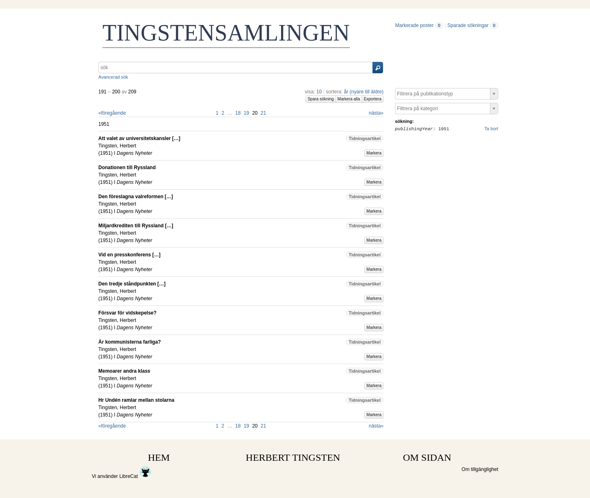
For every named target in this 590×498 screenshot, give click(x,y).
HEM (159, 457)
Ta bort (491, 128)
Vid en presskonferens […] (129, 255)
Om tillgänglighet (480, 469)
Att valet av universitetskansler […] (139, 138)
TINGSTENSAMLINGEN (226, 32)
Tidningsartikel (365, 138)
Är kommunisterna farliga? (129, 342)
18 (238, 113)
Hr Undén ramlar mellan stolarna (136, 400)
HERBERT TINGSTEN (293, 457)
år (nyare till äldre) (364, 92)
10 (319, 92)
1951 (105, 153)
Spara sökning (321, 99)
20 (254, 113)
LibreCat (135, 476)
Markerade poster (414, 25)
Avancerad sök (113, 77)
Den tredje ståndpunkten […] (132, 284)
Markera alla (349, 99)
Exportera (372, 99)
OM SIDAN (427, 457)
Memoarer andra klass (124, 371)
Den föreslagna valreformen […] (135, 196)
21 (263, 113)
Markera (373, 153)
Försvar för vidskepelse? (127, 313)
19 (246, 113)
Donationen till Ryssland (127, 167)
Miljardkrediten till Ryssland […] (135, 226)
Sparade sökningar (468, 25)
